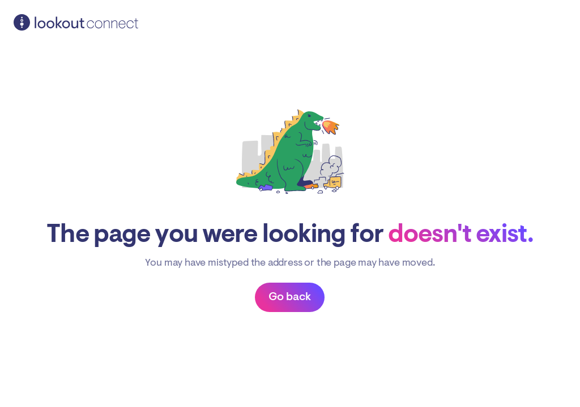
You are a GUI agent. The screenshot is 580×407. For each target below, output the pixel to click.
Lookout (76, 23)
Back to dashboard (290, 297)
